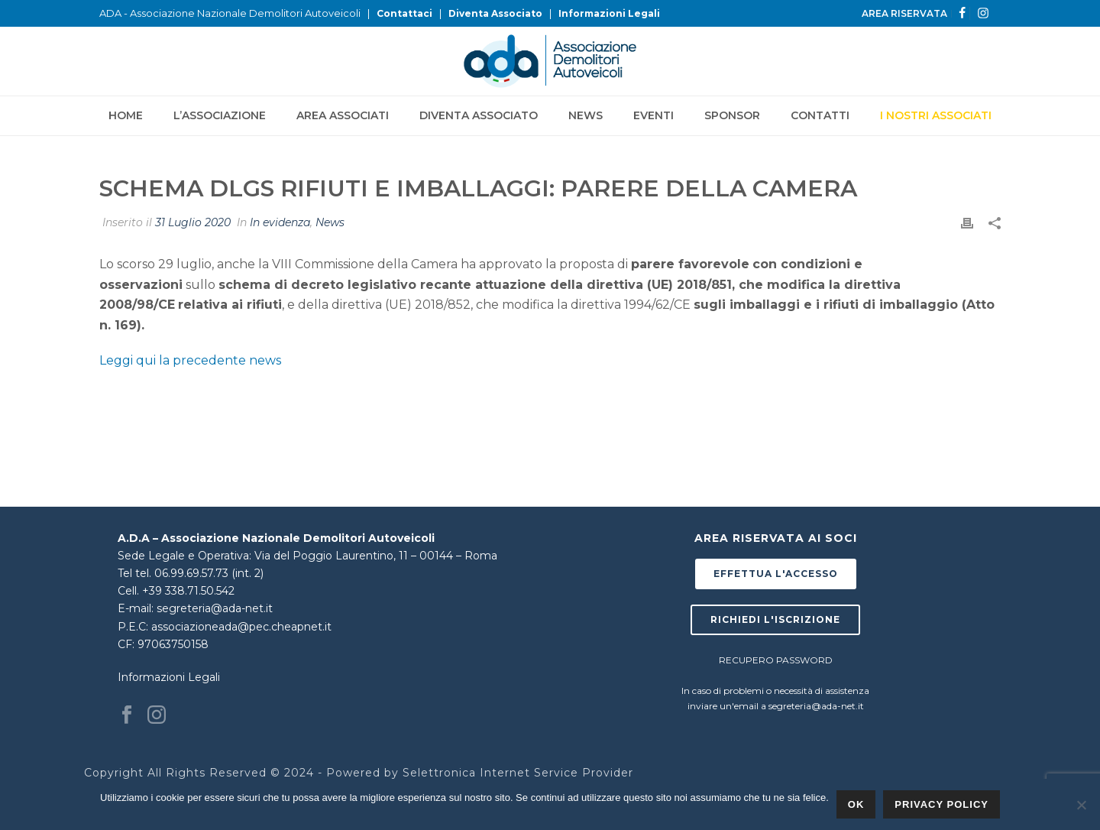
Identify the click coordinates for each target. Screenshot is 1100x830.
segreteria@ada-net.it (215, 608)
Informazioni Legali (609, 13)
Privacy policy (941, 804)
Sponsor (732, 115)
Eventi (653, 115)
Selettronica (439, 773)
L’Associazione (219, 115)
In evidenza (280, 222)
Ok (856, 804)
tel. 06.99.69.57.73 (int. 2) (199, 573)
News (585, 115)
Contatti (820, 115)
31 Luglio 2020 (193, 222)
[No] (1081, 804)
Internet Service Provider (556, 773)
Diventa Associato (495, 13)
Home (125, 115)
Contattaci (404, 13)
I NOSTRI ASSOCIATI (936, 115)
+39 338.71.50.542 (188, 591)
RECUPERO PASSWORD (776, 660)
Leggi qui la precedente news (190, 360)
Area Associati (342, 115)
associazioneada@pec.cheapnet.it (241, 627)
